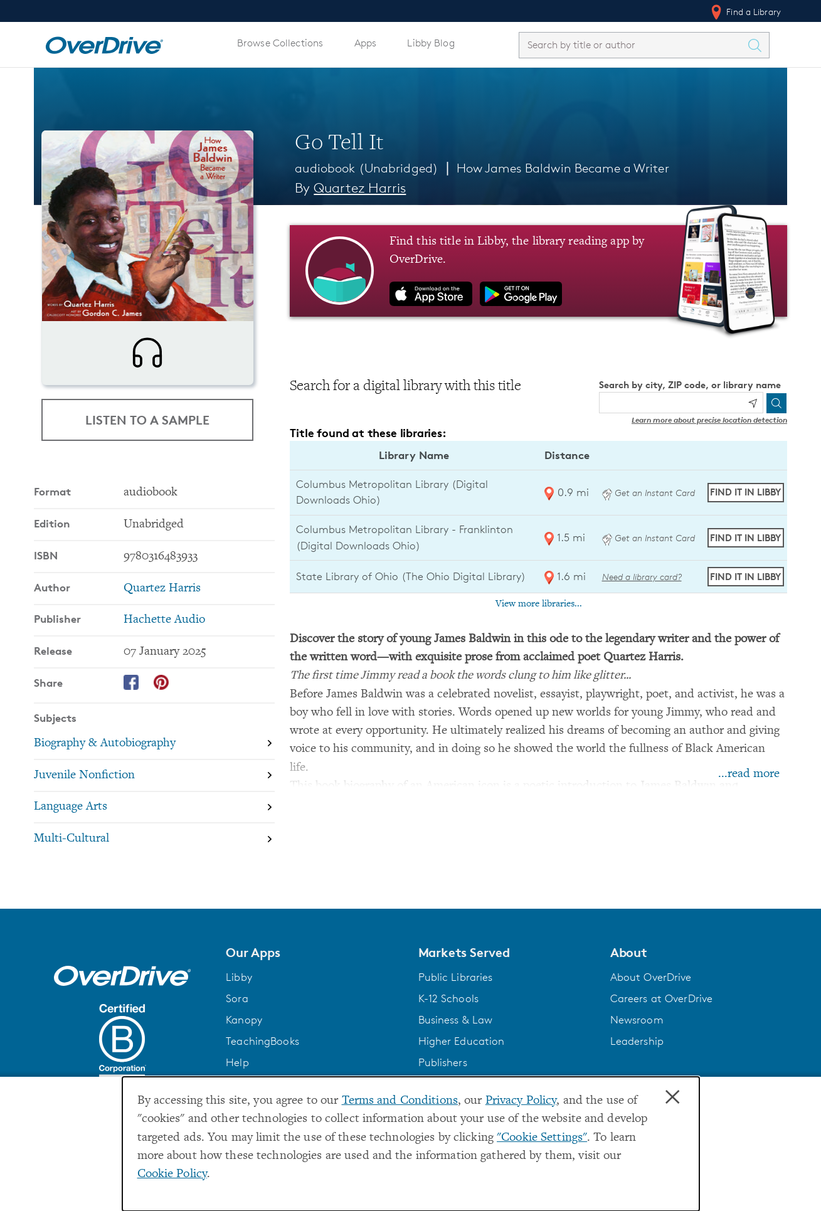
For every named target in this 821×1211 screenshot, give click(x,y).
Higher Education (461, 1072)
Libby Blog (430, 43)
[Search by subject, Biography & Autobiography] (154, 783)
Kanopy (244, 1050)
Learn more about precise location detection (709, 420)
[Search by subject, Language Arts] (154, 847)
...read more (749, 774)
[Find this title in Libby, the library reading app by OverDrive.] (538, 271)
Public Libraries (455, 1008)
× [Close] (672, 1097)
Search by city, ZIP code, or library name (690, 385)
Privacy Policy (521, 1101)
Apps (365, 43)
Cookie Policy (172, 1174)
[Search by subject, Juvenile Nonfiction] (154, 815)
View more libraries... (538, 604)
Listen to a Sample (147, 447)
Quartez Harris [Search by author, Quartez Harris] (360, 188)
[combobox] (632, 45)
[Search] (776, 403)
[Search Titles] (757, 45)
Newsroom (637, 1050)
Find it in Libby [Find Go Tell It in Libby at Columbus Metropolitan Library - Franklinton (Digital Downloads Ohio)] (745, 538)
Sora (237, 1029)
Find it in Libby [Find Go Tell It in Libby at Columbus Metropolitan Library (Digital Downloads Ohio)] (745, 492)
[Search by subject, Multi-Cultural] (154, 879)
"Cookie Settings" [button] (542, 1138)
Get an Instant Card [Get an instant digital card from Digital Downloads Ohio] (648, 492)
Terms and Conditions (400, 1101)
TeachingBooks (262, 1072)
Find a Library (745, 11)
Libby (239, 1008)
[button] (314, 983)
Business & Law (455, 1050)
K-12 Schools (448, 1029)
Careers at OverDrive (661, 1029)
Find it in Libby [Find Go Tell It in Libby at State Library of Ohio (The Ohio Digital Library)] (745, 577)
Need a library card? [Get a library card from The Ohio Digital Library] (642, 576)
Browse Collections (280, 43)
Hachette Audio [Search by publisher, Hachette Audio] (164, 660)
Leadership (637, 1072)
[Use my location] (753, 403)
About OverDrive (651, 1008)
